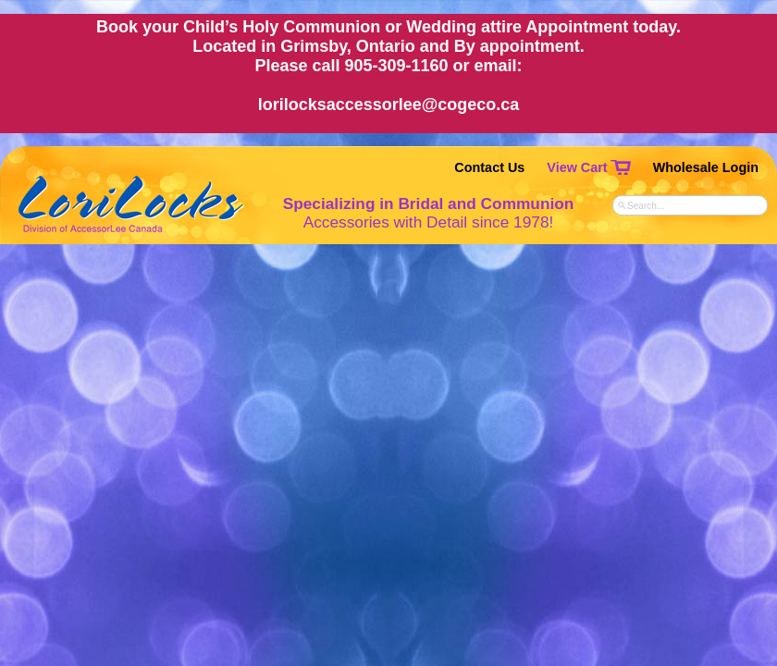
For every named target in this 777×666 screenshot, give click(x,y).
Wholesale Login (705, 167)
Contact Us (489, 167)
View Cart (577, 167)
